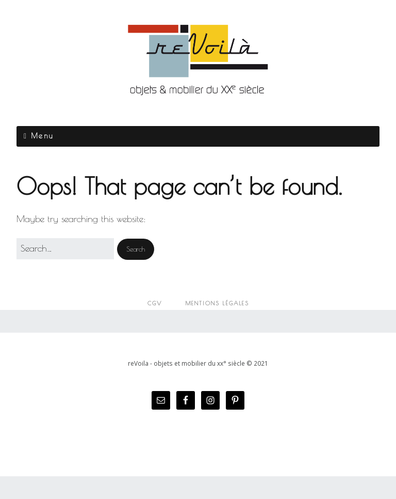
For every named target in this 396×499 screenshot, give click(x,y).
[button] (135, 249)
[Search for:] (65, 248)
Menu (42, 136)
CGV (154, 303)
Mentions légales (217, 303)
